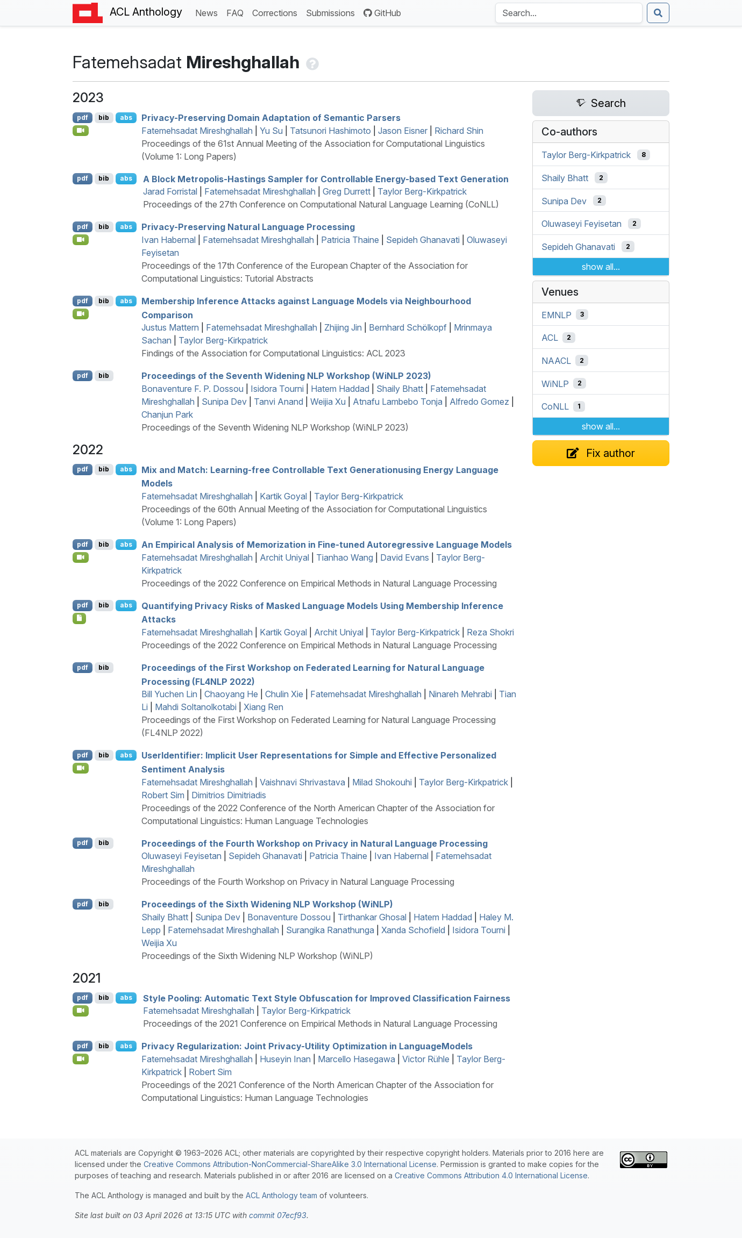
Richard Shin (458, 130)
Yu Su (271, 130)
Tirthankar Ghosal (372, 917)
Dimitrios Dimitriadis (228, 795)
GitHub (382, 13)
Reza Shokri (490, 632)
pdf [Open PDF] (82, 117)
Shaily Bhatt (399, 388)
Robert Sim (162, 795)
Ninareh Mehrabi (460, 694)
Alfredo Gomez (479, 401)
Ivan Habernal (168, 239)
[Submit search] (658, 13)
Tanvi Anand (278, 401)
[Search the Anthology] (569, 13)
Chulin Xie (284, 694)
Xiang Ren (263, 707)
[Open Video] (81, 130)
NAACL (556, 360)
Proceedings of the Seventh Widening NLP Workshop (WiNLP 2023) (286, 375)
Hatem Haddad (340, 388)
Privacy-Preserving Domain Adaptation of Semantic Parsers (271, 117)
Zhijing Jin (343, 327)
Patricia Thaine (350, 239)
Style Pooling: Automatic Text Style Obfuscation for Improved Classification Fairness (326, 997)
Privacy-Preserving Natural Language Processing (248, 226)
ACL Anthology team (281, 1195)
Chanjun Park (167, 414)
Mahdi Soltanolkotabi (196, 707)
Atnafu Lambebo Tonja (398, 401)
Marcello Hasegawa (356, 1059)
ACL (549, 337)
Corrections (277, 12)
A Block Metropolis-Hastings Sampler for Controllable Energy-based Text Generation (326, 178)
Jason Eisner (402, 130)
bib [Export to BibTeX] (103, 117)
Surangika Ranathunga (330, 930)
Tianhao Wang (344, 557)
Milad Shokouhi (382, 782)
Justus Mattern (170, 327)
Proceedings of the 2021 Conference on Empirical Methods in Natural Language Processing (320, 1023)
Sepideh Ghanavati (423, 239)
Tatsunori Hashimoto (330, 130)
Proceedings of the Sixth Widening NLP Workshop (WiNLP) (267, 904)
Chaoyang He (231, 694)
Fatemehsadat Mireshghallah (197, 130)
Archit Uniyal (284, 557)
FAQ (237, 12)
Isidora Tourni (277, 388)
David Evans (404, 557)
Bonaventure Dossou (289, 917)
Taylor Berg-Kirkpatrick (422, 191)
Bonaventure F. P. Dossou (192, 388)
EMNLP (556, 314)
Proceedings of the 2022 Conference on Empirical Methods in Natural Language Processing (319, 583)
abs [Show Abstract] (126, 117)
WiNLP (555, 383)
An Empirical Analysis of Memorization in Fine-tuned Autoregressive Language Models (326, 544)
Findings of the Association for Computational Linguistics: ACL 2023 (273, 353)
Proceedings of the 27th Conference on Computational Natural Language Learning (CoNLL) (321, 204)
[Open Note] (79, 618)
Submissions (332, 12)
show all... (601, 266)
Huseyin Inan (285, 1059)
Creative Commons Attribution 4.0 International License (491, 1175)
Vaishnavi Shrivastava (302, 782)
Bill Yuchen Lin (169, 694)
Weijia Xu (328, 401)
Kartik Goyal (283, 496)
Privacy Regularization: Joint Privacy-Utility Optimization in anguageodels (307, 1046)
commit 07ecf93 (277, 1215)
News (208, 12)
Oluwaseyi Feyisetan (181, 855)
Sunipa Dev (224, 401)
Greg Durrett (346, 191)
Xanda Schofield (413, 930)
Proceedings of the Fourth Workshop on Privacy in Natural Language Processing (314, 843)
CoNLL (555, 406)
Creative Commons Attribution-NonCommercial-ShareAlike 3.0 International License (290, 1164)
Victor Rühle (426, 1059)
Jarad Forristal (170, 191)
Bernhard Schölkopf (408, 327)
